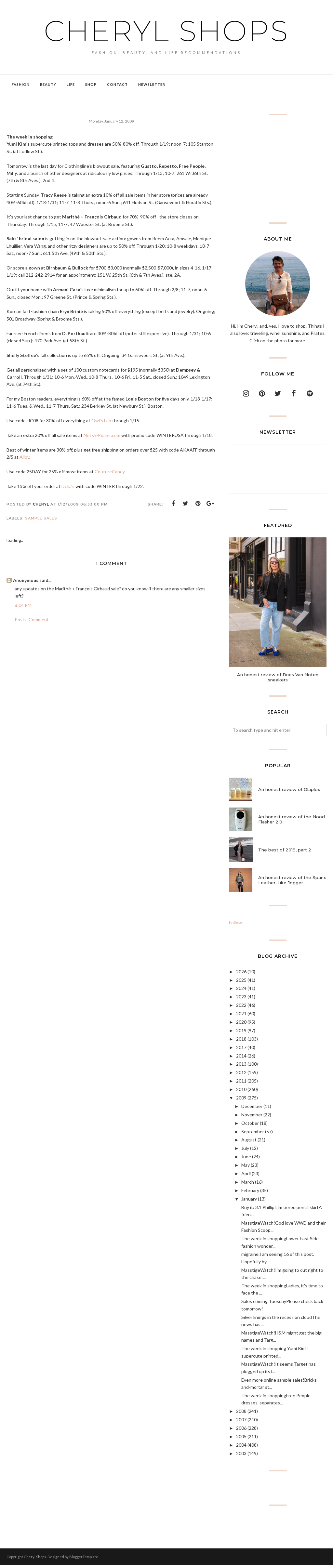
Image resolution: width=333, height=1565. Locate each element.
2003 (241, 1453)
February (250, 1190)
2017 (241, 1047)
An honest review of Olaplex (289, 789)
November (251, 1114)
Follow (235, 922)
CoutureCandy (110, 471)
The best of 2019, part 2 (284, 849)
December (251, 1106)
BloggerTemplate (83, 1557)
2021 (241, 1013)
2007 (241, 1419)
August (249, 1139)
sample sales (41, 518)
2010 (241, 1089)
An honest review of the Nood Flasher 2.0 (291, 819)
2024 (241, 988)
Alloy (24, 457)
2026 (241, 971)
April (246, 1173)
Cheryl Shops (166, 31)
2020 (241, 1022)
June (246, 1156)
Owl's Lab (101, 420)
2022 (241, 1005)
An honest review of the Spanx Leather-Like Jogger (292, 880)
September (252, 1131)
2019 (241, 1030)
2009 (241, 1097)
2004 (241, 1445)
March (247, 1182)
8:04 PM (23, 605)
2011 (241, 1081)
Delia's (67, 486)
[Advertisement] (277, 168)
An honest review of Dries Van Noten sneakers (277, 677)
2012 (241, 1072)
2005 (241, 1436)
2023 (241, 996)
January (249, 1199)
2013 (241, 1064)
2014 (241, 1056)
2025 (241, 980)
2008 (241, 1411)
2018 (241, 1039)
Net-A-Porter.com (102, 435)
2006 (241, 1428)
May (245, 1165)
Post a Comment (32, 619)
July (245, 1148)
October (250, 1123)
